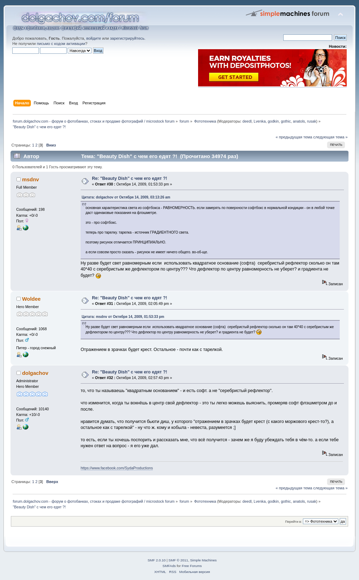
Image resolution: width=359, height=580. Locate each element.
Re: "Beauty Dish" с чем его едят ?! (129, 178)
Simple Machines (203, 560)
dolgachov (35, 373)
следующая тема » (330, 137)
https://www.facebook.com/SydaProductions (117, 468)
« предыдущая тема (294, 137)
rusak (311, 121)
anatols (299, 121)
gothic (286, 121)
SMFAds (169, 566)
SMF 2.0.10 (157, 560)
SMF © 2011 (178, 560)
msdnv (30, 179)
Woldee (31, 299)
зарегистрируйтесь (127, 38)
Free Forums (192, 566)
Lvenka (260, 121)
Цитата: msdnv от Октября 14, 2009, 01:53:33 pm (123, 317)
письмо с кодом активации (61, 43)
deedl (247, 121)
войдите (93, 38)
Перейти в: (293, 521)
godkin (273, 121)
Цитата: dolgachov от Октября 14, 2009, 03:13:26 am (126, 197)
